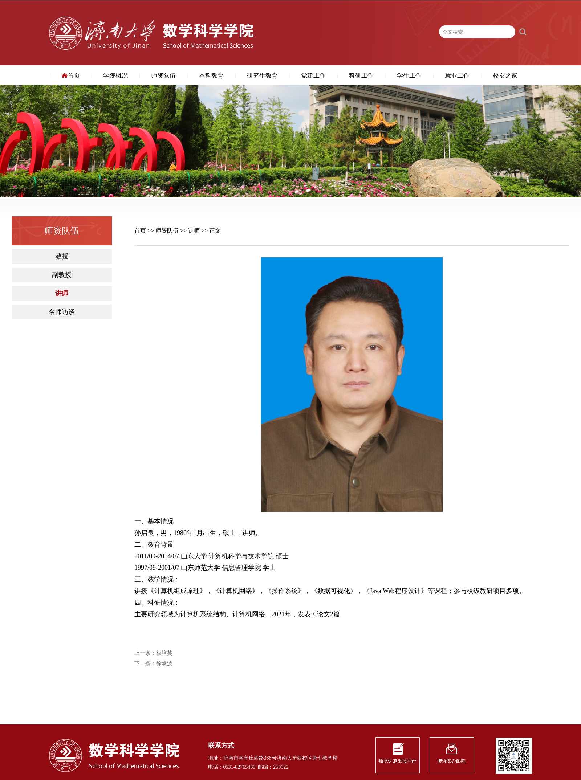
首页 (71, 75)
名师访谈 (62, 312)
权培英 (164, 653)
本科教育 (211, 75)
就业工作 (457, 75)
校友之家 (505, 75)
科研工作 (361, 75)
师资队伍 (163, 75)
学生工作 (409, 75)
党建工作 (313, 75)
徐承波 (164, 663)
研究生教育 (262, 75)
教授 (61, 256)
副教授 (62, 275)
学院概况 (115, 75)
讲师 (61, 293)
